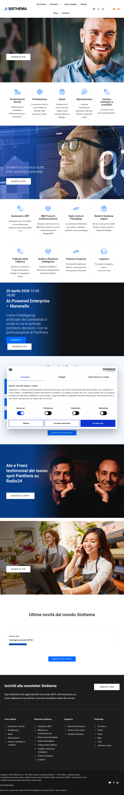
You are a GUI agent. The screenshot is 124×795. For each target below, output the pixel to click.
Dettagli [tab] (62, 377)
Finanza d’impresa (45, 756)
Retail (10, 734)
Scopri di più (18, 57)
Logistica (41, 759)
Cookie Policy (36, 780)
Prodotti (55, 4)
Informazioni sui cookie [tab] (98, 377)
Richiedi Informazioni (76, 726)
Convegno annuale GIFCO (21, 640)
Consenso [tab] (25, 377)
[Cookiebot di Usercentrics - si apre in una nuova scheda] (104, 370)
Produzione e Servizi (16, 726)
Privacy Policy (25, 780)
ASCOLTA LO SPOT (20, 496)
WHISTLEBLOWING (7, 785)
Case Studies (70, 4)
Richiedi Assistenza (76, 734)
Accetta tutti (98, 423)
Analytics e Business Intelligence (46, 750)
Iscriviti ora (107, 687)
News (100, 734)
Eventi (84, 4)
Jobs (100, 742)
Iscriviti (16, 340)
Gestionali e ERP (44, 726)
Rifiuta (26, 423)
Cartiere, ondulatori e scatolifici (16, 743)
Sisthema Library (104, 745)
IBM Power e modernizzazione (45, 731)
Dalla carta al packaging (47, 737)
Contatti (66, 13)
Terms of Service (61, 790)
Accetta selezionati (62, 423)
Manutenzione (14, 738)
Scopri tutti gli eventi (62, 433)
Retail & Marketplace (46, 741)
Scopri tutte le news (62, 659)
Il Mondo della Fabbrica (47, 745)
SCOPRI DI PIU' (18, 181)
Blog (56, 13)
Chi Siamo (41, 4)
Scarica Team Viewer (76, 730)
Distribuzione (13, 730)
